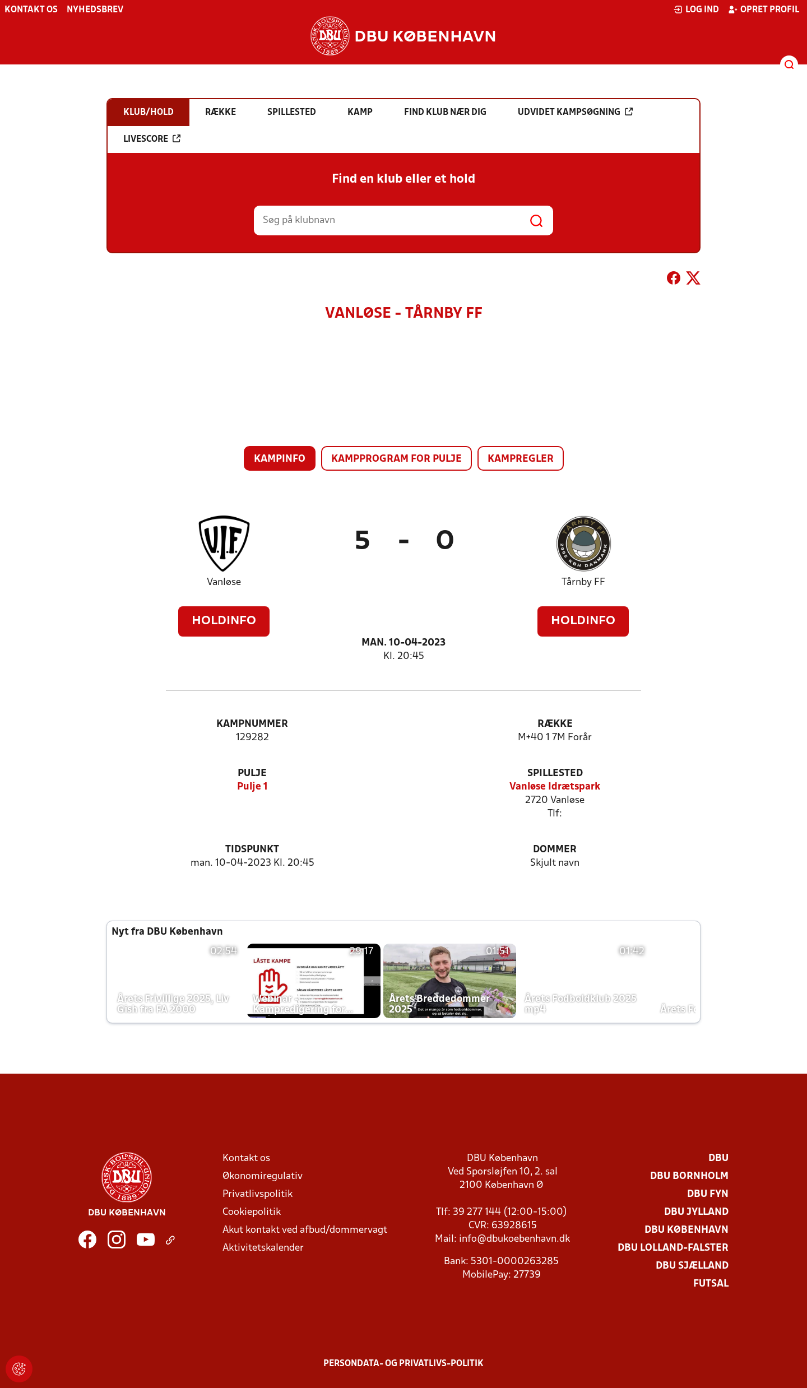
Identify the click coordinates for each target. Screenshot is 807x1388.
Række (555, 724)
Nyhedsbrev (95, 10)
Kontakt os (31, 10)
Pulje (252, 773)
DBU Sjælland (692, 1266)
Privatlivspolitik (257, 1194)
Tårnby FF (583, 582)
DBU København (686, 1230)
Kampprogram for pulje (396, 459)
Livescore (151, 138)
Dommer (555, 850)
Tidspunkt (252, 850)
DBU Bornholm (689, 1176)
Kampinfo (279, 459)
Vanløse (224, 582)
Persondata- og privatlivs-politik (403, 1364)
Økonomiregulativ (262, 1176)
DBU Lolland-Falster (673, 1248)
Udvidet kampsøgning (575, 112)
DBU (718, 1158)
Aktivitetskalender (263, 1248)
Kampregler (521, 459)
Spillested (555, 773)
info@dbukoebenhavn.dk (514, 1239)
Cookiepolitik (251, 1212)
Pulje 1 (252, 787)
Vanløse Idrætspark (554, 787)
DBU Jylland (696, 1212)
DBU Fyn (708, 1194)
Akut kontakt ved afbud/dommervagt (304, 1230)
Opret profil (763, 9)
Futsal (711, 1284)
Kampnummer (252, 724)
